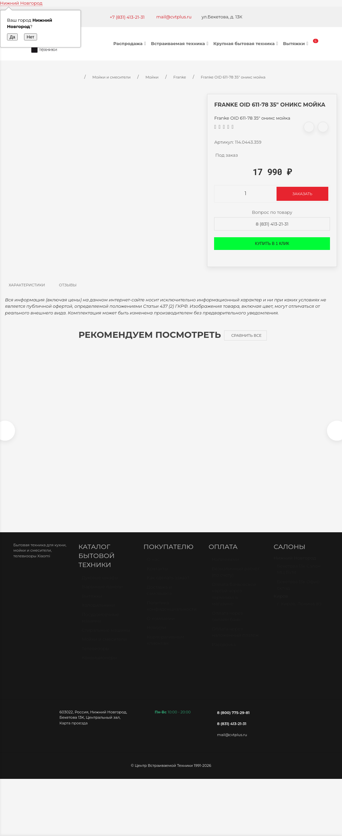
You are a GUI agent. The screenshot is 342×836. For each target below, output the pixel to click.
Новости (156, 634)
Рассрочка (223, 651)
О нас (153, 565)
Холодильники (98, 611)
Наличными (225, 565)
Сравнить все (246, 335)
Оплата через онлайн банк (227, 623)
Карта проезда (73, 726)
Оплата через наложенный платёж (235, 639)
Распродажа (130, 43)
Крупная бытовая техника (246, 43)
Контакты (157, 575)
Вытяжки (296, 43)
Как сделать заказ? (168, 584)
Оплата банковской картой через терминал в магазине (234, 600)
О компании (161, 625)
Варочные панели (102, 593)
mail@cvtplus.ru (174, 16)
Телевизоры (95, 655)
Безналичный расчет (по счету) (236, 578)
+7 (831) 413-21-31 (127, 17)
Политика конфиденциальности (172, 612)
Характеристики (27, 285)
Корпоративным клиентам (165, 647)
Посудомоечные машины (100, 624)
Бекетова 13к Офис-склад (299, 591)
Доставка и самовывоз (159, 597)
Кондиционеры (99, 664)
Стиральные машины (106, 636)
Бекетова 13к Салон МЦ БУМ (299, 576)
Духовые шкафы (100, 584)
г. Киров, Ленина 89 (299, 610)
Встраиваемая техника (180, 43)
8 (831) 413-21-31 (272, 224)
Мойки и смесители (104, 645)
